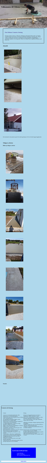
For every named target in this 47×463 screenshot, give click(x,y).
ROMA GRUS (23, 461)
